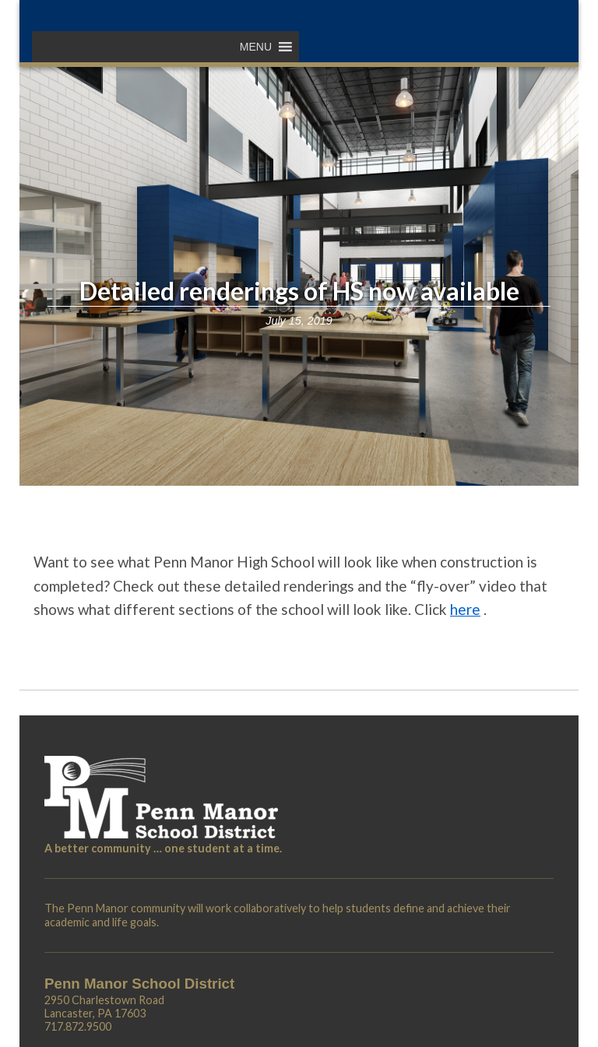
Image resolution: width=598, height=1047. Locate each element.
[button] (256, 46)
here (465, 609)
